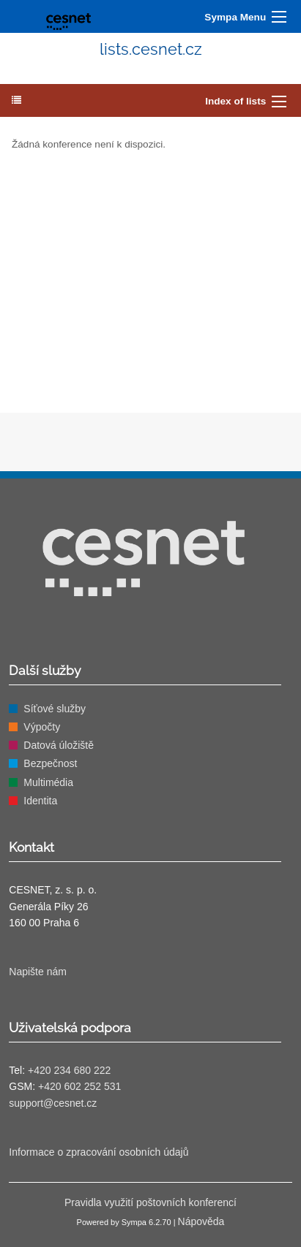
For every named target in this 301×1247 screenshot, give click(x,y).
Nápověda (201, 1221)
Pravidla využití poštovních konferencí (150, 1202)
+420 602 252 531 (79, 1086)
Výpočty (41, 727)
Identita (40, 800)
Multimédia (48, 782)
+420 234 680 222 (69, 1070)
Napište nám (38, 971)
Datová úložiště (58, 745)
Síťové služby (54, 708)
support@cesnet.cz (53, 1103)
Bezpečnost (50, 763)
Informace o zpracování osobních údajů (98, 1152)
